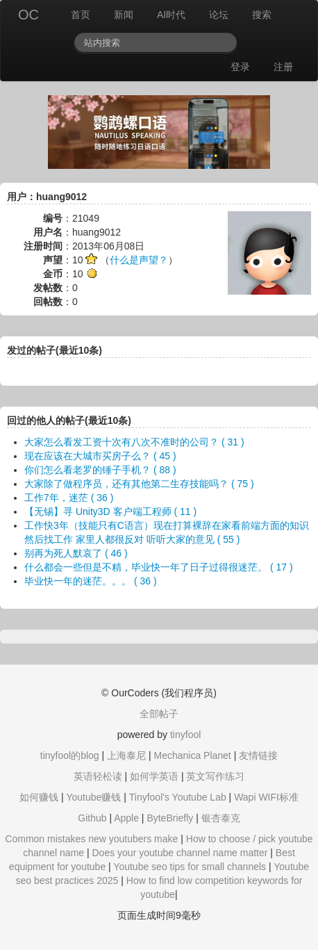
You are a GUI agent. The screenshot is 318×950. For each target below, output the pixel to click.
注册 (283, 66)
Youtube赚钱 (93, 797)
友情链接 (258, 755)
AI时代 (171, 14)
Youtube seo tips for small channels (189, 866)
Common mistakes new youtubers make (91, 838)
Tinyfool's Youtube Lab (177, 797)
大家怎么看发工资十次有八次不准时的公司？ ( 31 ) (134, 442)
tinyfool (185, 734)
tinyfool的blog (69, 755)
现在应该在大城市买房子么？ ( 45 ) (100, 455)
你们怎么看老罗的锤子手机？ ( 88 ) (100, 469)
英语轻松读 (98, 776)
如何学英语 (154, 776)
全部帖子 (159, 713)
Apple (126, 818)
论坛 (218, 14)
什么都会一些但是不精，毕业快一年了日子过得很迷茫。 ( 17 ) (158, 567)
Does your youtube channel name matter (180, 852)
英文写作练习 (215, 776)
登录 (240, 66)
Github (92, 818)
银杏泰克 (220, 818)
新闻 (123, 14)
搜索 (261, 14)
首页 (80, 14)
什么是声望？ (139, 259)
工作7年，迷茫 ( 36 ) (68, 497)
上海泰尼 (126, 755)
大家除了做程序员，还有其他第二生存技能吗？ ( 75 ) (139, 483)
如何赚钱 (38, 797)
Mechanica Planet (192, 755)
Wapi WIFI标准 (266, 797)
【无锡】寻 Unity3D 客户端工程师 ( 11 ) (110, 511)
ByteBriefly (170, 818)
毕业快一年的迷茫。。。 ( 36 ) (90, 581)
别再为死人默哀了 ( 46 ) (76, 553)
